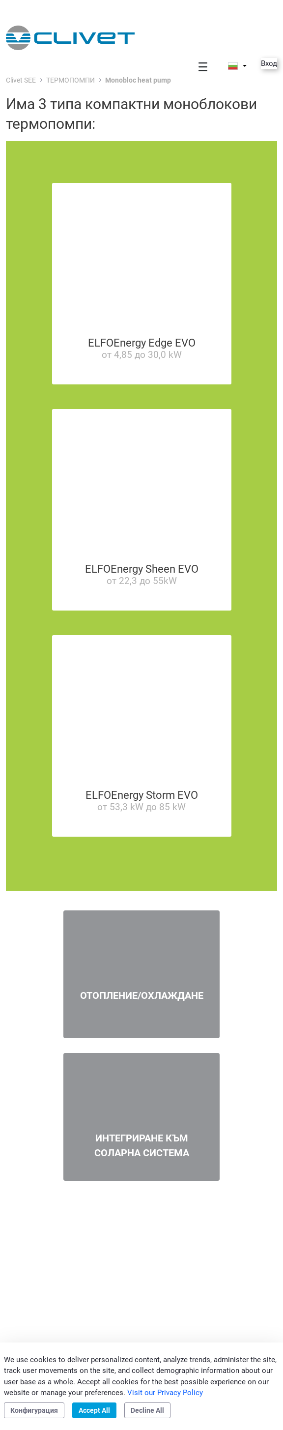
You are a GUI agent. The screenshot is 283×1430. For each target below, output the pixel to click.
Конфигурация (34, 1410)
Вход (269, 63)
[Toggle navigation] (203, 66)
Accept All (94, 1410)
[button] (237, 66)
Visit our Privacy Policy (165, 1392)
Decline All (147, 1410)
